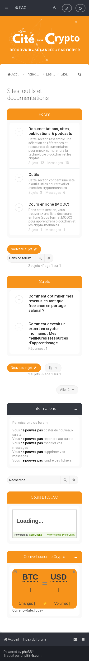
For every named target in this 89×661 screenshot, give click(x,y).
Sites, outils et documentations (28, 94)
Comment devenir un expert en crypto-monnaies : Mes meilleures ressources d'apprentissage (48, 333)
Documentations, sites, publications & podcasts (50, 131)
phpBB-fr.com (31, 655)
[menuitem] (21, 7)
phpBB (27, 652)
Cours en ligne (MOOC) (48, 204)
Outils (33, 174)
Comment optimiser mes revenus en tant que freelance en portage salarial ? (50, 303)
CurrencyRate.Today (27, 610)
